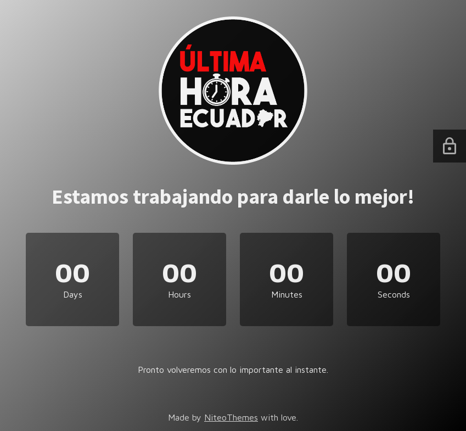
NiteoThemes (231, 417)
